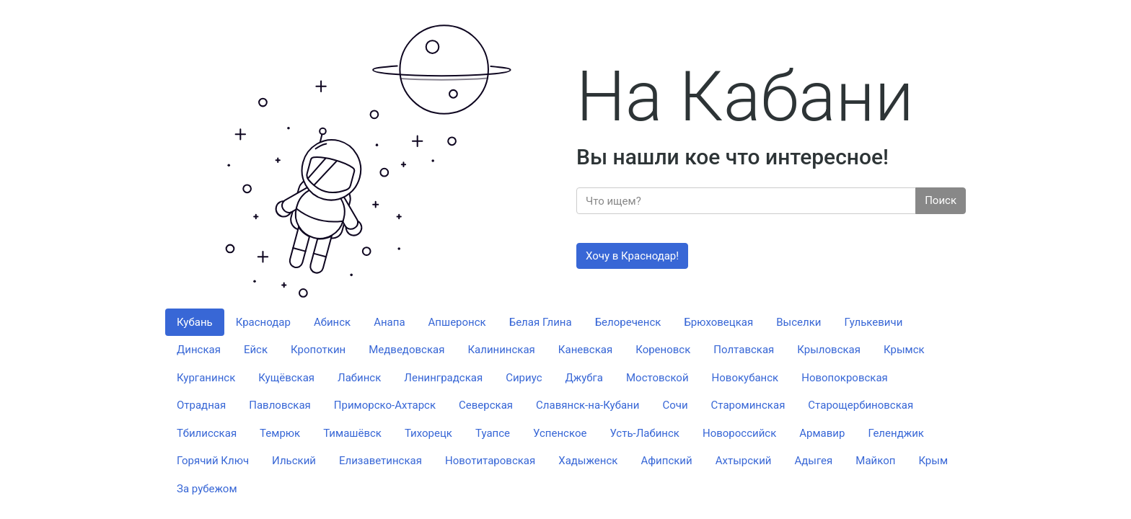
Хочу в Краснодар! (632, 255)
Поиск (940, 200)
